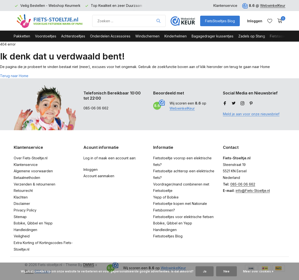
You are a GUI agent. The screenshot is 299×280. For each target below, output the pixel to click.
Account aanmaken (98, 176)
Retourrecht (23, 190)
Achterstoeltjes (73, 36)
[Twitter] (234, 103)
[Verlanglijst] (269, 20)
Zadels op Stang (251, 36)
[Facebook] (225, 103)
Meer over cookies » (258, 271)
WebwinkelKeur (272, 5)
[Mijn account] (254, 21)
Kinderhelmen (175, 36)
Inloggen (90, 169)
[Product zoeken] (129, 21)
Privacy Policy (25, 210)
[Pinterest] (251, 103)
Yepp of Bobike (166, 197)
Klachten (21, 197)
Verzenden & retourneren (34, 184)
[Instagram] (242, 103)
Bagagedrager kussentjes (212, 36)
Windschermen (147, 36)
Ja (204, 271)
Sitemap (20, 217)
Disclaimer (22, 203)
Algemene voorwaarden (33, 171)
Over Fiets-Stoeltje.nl (30, 158)
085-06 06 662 (242, 184)
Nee (226, 271)
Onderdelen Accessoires (110, 36)
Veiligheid (22, 236)
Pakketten (22, 36)
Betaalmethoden (27, 177)
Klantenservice (225, 5)
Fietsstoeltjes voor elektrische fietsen (183, 217)
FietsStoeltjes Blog (220, 21)
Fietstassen (279, 36)
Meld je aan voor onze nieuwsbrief (251, 114)
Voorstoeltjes (45, 36)
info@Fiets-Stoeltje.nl (253, 190)
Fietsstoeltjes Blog (168, 236)
